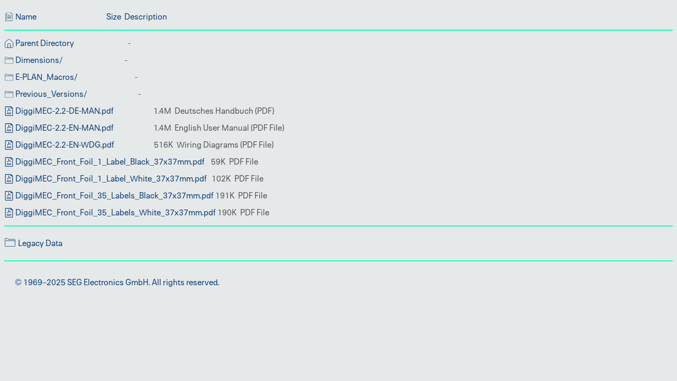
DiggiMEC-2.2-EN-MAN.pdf (64, 128)
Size (113, 17)
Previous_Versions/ (51, 94)
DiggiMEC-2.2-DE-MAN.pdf (64, 111)
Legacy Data (40, 243)
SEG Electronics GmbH (107, 282)
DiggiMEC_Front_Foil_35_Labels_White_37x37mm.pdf (115, 212)
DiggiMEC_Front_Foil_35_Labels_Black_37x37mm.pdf (114, 195)
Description (145, 17)
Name (25, 17)
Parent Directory (44, 43)
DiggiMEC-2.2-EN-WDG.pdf (64, 145)
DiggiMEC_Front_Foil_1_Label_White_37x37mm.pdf (111, 179)
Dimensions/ (39, 60)
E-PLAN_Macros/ (46, 77)
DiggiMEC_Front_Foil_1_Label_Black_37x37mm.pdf (110, 162)
